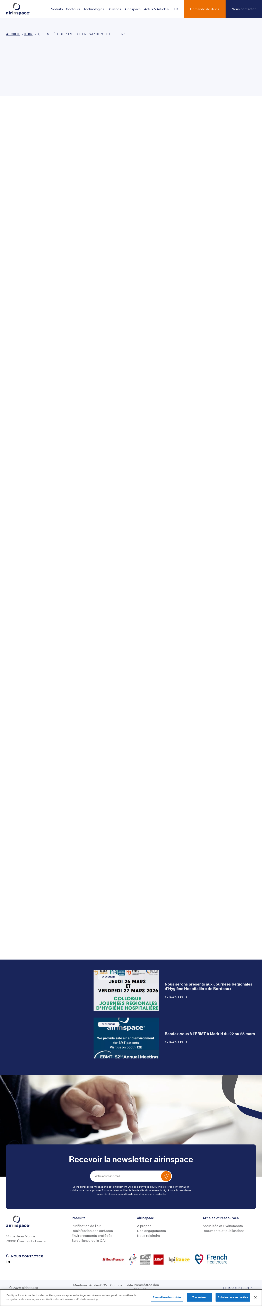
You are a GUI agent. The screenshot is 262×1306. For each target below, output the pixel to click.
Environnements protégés (92, 1236)
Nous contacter (27, 1256)
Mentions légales (86, 1285)
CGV (103, 1285)
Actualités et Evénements (223, 1226)
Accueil (13, 34)
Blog (28, 34)
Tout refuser (199, 1297)
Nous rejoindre (148, 1236)
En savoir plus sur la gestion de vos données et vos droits (131, 1193)
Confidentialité (121, 1285)
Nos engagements (151, 1231)
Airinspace (132, 9)
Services (114, 9)
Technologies (94, 9)
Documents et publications (224, 1231)
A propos (144, 1226)
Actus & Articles (156, 9)
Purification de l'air (86, 1226)
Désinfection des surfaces (92, 1231)
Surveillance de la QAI (89, 1241)
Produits (56, 9)
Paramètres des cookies (146, 1287)
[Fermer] (255, 1297)
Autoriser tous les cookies (233, 1297)
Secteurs (73, 9)
